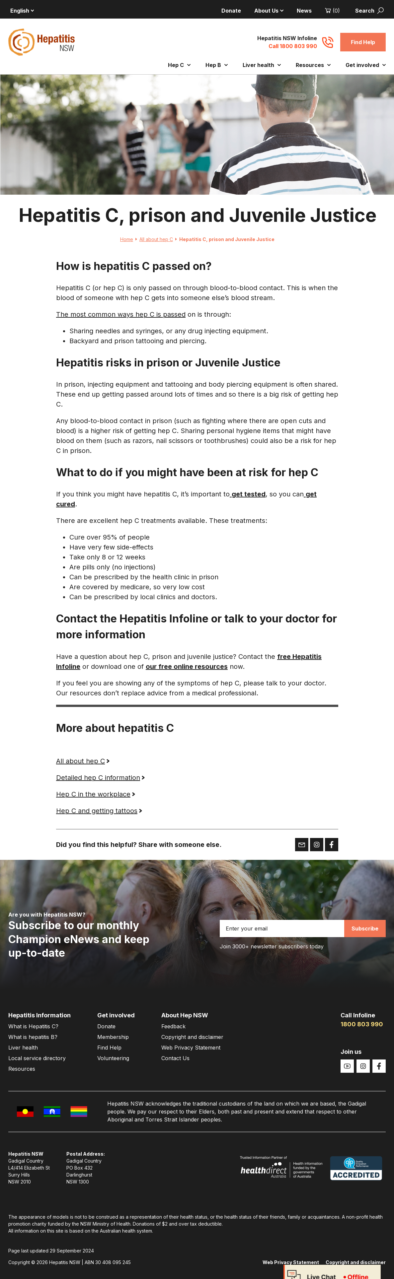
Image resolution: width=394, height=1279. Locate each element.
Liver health (262, 65)
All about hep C (158, 239)
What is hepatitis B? (32, 1037)
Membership (113, 1037)
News (304, 10)
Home (128, 239)
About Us (268, 10)
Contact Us (175, 1058)
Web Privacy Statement (190, 1047)
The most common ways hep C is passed (121, 315)
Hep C (179, 65)
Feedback (173, 1026)
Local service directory (37, 1058)
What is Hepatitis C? (33, 1026)
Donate (231, 10)
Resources (313, 65)
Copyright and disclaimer (192, 1037)
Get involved (366, 65)
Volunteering (113, 1058)
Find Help (363, 42)
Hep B (216, 65)
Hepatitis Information (39, 1015)
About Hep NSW (184, 1015)
